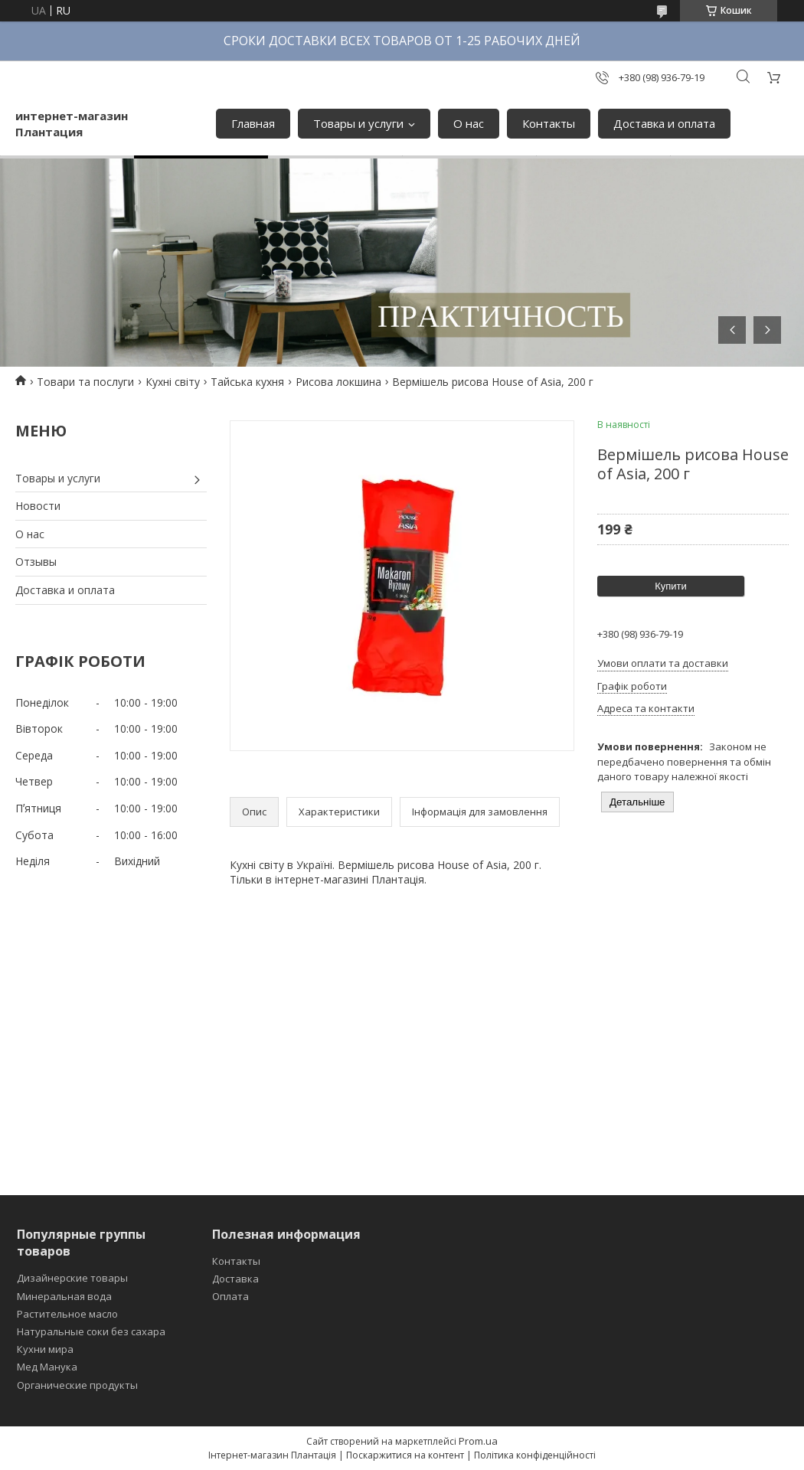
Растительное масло (67, 1314)
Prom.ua (478, 1441)
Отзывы (36, 561)
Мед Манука (47, 1367)
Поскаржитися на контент (405, 1455)
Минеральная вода (64, 1296)
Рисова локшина (338, 381)
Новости (37, 505)
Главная (253, 123)
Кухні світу (172, 381)
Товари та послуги (85, 381)
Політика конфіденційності (535, 1455)
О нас (468, 123)
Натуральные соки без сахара (91, 1331)
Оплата (230, 1296)
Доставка (235, 1278)
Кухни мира (45, 1349)
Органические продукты (77, 1385)
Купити (671, 586)
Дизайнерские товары (72, 1278)
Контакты (548, 123)
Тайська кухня (247, 381)
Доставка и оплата (664, 123)
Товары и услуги (358, 123)
